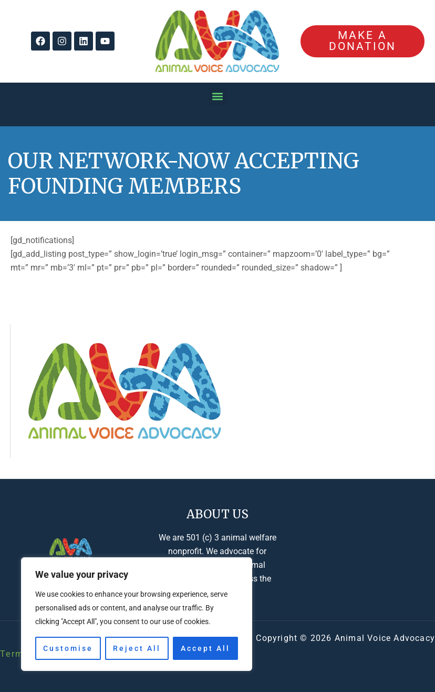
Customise (68, 648)
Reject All (137, 648)
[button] (217, 96)
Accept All (205, 648)
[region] (136, 614)
